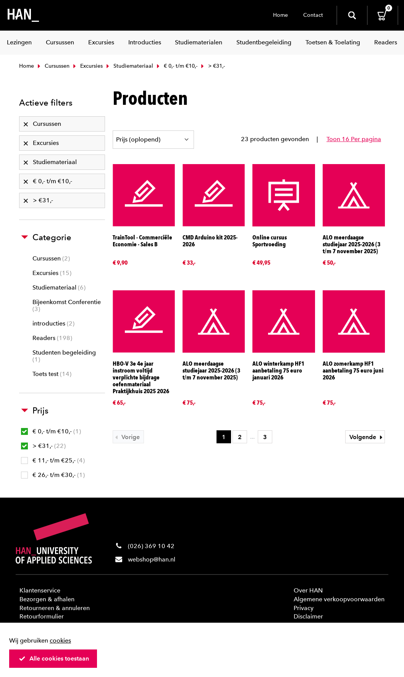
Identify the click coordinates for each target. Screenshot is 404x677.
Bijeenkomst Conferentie (66, 305)
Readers (52, 338)
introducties (53, 323)
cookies (60, 640)
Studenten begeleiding (64, 356)
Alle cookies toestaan (54, 658)
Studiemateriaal (129, 66)
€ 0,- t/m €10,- (176, 66)
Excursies (87, 66)
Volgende (367, 437)
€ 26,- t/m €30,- (53, 474)
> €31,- (43, 445)
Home (280, 15)
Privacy (304, 608)
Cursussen (52, 66)
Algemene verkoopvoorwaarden (339, 599)
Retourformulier (41, 616)
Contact (313, 15)
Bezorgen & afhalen (46, 599)
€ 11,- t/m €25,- (53, 460)
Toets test (51, 374)
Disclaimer (308, 616)
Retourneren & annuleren (54, 608)
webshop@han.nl (151, 559)
